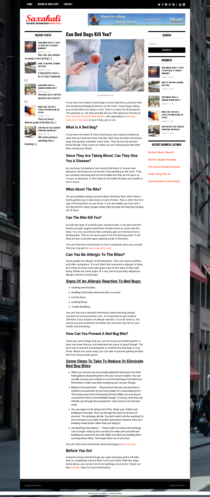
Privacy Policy (115, 493)
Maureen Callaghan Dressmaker (162, 159)
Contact (68, 4)
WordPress (181, 484)
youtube (75, 467)
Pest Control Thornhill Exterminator (85, 116)
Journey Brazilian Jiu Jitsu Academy (164, 181)
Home (29, 4)
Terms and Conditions (97, 493)
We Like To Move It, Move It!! (161, 152)
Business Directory (48, 4)
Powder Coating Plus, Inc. (159, 173)
